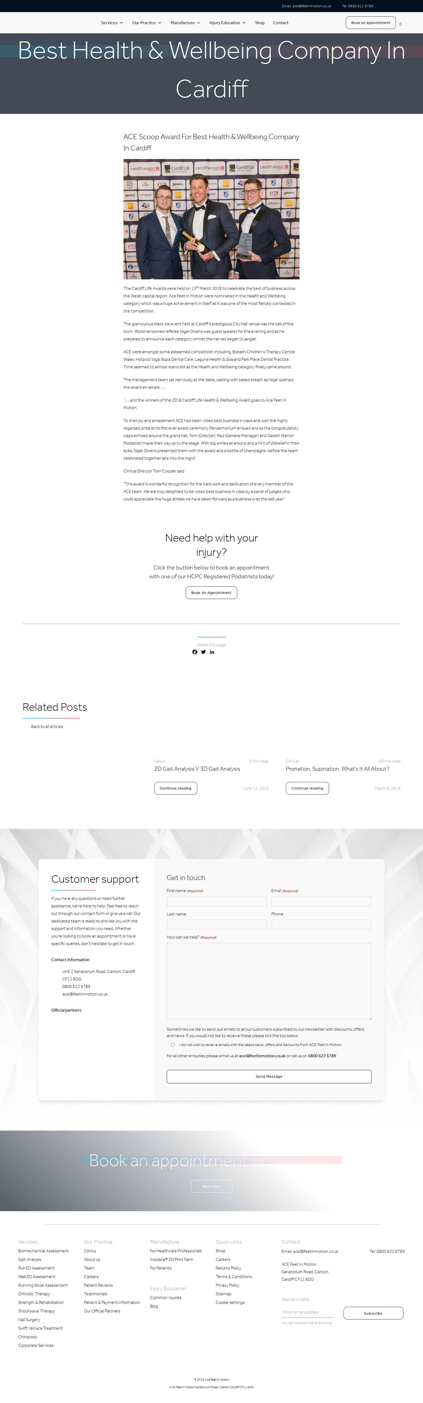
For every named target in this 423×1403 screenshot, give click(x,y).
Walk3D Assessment (37, 1275)
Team (89, 1267)
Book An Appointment (211, 592)
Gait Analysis (29, 1258)
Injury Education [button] (228, 22)
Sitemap (223, 1293)
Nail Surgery (29, 1318)
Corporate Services (36, 1344)
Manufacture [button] (186, 22)
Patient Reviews (98, 1284)
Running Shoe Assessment (43, 1284)
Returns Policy (228, 1267)
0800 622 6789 (360, 6)
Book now (211, 1185)
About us (92, 1258)
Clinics (90, 1250)
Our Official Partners (102, 1310)
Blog (154, 1305)
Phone (277, 914)
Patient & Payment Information (112, 1301)
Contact (281, 22)
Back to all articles (43, 726)
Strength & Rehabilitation (41, 1301)
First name (185, 891)
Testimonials (95, 1293)
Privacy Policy (227, 1284)
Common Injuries (165, 1296)
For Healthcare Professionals (176, 1250)
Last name (176, 914)
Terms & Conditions (234, 1275)
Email (284, 891)
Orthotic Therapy (34, 1293)
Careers (91, 1275)
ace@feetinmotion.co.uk (312, 6)
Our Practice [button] (147, 22)
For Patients (161, 1267)
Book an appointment (370, 22)
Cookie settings (230, 1301)
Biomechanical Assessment (43, 1250)
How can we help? (191, 937)
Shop (260, 22)
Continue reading (176, 788)
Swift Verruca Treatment (40, 1327)
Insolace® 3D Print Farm (171, 1258)
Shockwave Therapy (36, 1310)
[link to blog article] (211, 747)
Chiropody (27, 1336)
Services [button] (112, 22)
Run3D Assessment (36, 1267)
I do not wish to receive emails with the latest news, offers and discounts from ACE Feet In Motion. (261, 1044)
